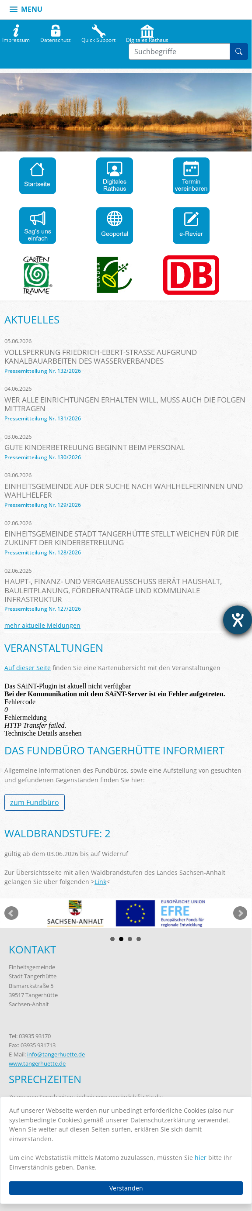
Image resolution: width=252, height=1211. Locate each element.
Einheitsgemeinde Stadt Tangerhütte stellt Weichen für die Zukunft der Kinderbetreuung (121, 538)
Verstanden (126, 1188)
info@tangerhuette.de (56, 1054)
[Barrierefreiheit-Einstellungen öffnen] (237, 620)
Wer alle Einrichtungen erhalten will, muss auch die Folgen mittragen (124, 404)
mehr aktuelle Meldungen (42, 625)
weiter (240, 913)
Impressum (16, 38)
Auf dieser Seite (27, 668)
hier (200, 1157)
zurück (11, 913)
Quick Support (98, 38)
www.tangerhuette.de (37, 1063)
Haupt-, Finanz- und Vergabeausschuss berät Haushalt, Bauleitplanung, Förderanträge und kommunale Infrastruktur (113, 590)
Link (100, 881)
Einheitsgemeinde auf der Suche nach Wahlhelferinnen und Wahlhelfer (123, 490)
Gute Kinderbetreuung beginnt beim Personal (94, 447)
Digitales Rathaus (147, 38)
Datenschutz (55, 38)
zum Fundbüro (34, 802)
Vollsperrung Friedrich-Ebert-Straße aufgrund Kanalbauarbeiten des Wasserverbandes (100, 356)
